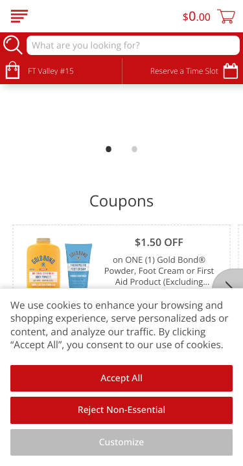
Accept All (121, 378)
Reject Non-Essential (121, 410)
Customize (122, 442)
